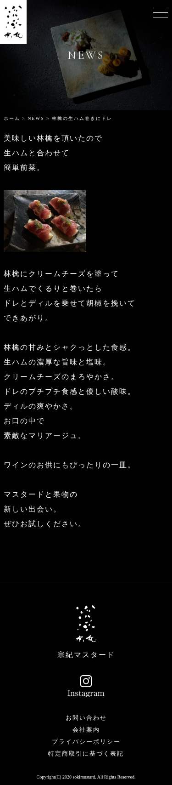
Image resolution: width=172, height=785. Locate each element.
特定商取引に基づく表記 (86, 753)
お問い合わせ (86, 717)
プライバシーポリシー (86, 741)
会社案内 (86, 729)
